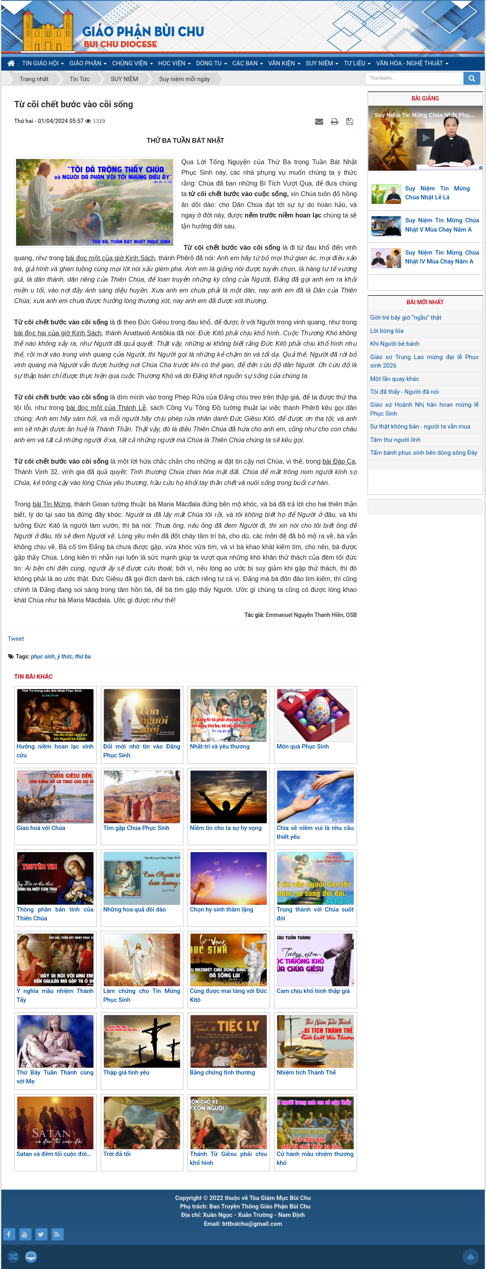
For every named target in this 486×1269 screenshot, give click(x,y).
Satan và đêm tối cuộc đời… (55, 1127)
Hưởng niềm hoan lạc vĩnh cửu (55, 724)
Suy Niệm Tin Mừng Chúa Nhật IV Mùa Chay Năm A (442, 257)
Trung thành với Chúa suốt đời (314, 887)
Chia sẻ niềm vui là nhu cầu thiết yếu (314, 805)
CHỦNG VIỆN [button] (132, 65)
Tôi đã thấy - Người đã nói (404, 391)
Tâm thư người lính (395, 439)
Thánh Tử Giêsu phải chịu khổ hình (228, 1131)
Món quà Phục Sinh (314, 719)
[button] (425, 137)
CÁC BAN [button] (248, 65)
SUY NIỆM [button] (322, 65)
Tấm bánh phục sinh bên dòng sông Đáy (424, 452)
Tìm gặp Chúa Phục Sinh (141, 801)
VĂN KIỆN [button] (284, 65)
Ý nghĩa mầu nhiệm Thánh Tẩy (55, 968)
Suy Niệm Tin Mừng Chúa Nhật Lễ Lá (437, 193)
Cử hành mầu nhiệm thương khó (314, 1131)
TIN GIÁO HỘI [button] (43, 65)
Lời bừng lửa (387, 330)
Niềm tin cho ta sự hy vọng (228, 801)
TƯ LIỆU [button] (357, 65)
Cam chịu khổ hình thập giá (314, 964)
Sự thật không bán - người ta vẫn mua (420, 426)
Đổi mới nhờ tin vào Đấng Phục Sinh (141, 724)
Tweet (16, 638)
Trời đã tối (141, 1127)
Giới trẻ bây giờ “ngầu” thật (406, 317)
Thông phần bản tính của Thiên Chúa (55, 887)
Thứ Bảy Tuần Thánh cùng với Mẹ (55, 1050)
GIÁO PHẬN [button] (88, 65)
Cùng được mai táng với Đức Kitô (228, 968)
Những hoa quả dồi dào (141, 882)
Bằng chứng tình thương (228, 1045)
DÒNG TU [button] (211, 65)
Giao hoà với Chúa (55, 801)
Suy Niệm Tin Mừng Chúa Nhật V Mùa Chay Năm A (442, 225)
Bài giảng (425, 98)
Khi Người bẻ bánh (395, 343)
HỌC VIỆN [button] (174, 65)
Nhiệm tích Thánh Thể (314, 1045)
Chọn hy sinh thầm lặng (228, 882)
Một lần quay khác (395, 379)
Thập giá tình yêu (141, 1045)
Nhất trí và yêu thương (228, 719)
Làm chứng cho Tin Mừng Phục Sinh (141, 968)
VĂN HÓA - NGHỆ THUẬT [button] (412, 65)
